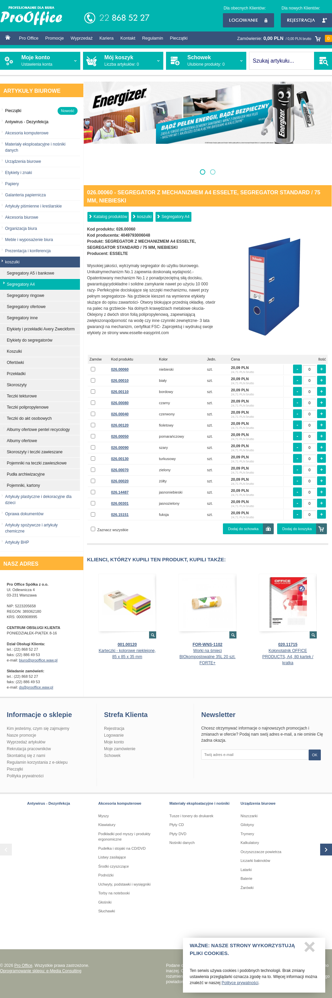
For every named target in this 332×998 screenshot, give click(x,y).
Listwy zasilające (112, 857)
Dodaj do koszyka (297, 529)
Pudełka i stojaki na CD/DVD (122, 848)
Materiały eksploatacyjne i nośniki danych (35, 147)
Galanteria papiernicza (25, 195)
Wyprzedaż (81, 38)
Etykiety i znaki (18, 172)
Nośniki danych (182, 843)
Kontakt (127, 38)
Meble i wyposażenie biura (29, 239)
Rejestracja (306, 20)
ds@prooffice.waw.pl (36, 687)
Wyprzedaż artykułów (26, 742)
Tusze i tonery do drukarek (191, 816)
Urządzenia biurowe (23, 161)
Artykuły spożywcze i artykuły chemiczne (31, 528)
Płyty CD (176, 825)
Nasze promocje (21, 735)
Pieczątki (179, 38)
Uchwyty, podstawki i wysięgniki (124, 884)
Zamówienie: (284, 38)
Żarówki (247, 888)
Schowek (112, 755)
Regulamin (152, 38)
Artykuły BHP (17, 542)
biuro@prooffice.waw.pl (38, 660)
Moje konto (114, 742)
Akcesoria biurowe (21, 217)
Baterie (246, 878)
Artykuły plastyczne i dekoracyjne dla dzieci (38, 499)
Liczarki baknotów (255, 861)
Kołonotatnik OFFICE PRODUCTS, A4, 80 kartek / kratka (287, 656)
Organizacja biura (21, 228)
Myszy (103, 816)
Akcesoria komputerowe (26, 133)
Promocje (54, 38)
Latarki (246, 870)
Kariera (106, 38)
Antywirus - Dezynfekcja (48, 803)
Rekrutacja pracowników (29, 748)
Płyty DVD (177, 834)
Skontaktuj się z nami (26, 755)
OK (314, 755)
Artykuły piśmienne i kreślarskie (33, 206)
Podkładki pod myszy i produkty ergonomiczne (124, 837)
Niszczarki (249, 816)
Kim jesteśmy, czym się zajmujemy (38, 728)
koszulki (144, 216)
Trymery (247, 834)
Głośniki (104, 902)
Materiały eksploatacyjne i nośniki (199, 803)
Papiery (12, 183)
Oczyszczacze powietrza (261, 852)
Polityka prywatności (25, 776)
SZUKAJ (323, 61)
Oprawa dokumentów (24, 514)
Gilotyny (247, 825)
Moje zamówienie (120, 748)
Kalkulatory (250, 843)
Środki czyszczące (113, 866)
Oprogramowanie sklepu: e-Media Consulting (40, 971)
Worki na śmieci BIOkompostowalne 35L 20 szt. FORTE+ (208, 656)
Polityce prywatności (240, 985)
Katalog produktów (110, 216)
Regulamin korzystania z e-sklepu (37, 762)
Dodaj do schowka (243, 529)
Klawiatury (107, 825)
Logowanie (248, 20)
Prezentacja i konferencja (28, 250)
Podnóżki (105, 875)
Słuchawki (106, 911)
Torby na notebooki (114, 893)
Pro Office (29, 38)
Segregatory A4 (176, 216)
